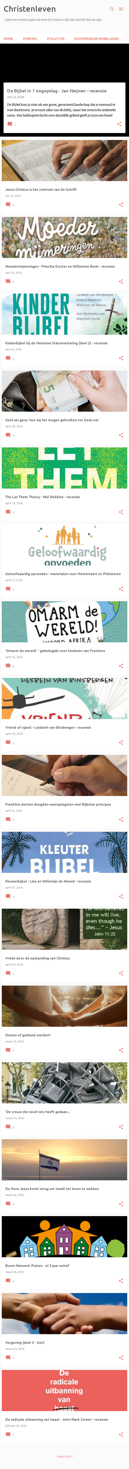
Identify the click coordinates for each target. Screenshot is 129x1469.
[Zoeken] (112, 9)
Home (8, 38)
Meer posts (64, 1456)
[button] (119, 124)
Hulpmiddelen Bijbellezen (96, 38)
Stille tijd (55, 38)
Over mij (30, 38)
